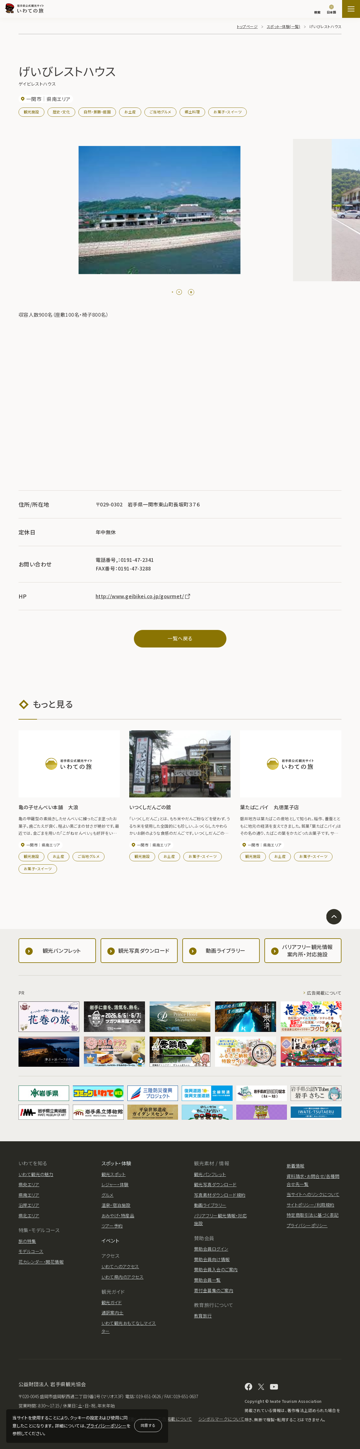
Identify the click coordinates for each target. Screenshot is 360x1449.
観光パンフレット (210, 1174)
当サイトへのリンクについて (313, 1194)
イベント (110, 1240)
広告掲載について (324, 993)
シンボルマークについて (221, 1419)
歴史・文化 (61, 111)
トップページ (247, 26)
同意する (148, 1425)
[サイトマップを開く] (351, 9)
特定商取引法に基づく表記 (313, 1215)
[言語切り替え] (331, 10)
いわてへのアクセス (120, 1266)
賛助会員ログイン (211, 1249)
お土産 (130, 111)
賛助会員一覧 (207, 1280)
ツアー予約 (112, 1226)
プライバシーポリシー (106, 1426)
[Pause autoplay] (191, 292)
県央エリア (29, 1184)
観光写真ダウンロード (215, 1184)
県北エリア (29, 1215)
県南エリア (29, 1195)
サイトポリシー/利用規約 (310, 1205)
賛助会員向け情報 (212, 1259)
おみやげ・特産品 (117, 1215)
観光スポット (113, 1174)
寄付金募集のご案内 (213, 1290)
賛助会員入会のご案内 (216, 1269)
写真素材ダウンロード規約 (220, 1195)
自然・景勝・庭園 (97, 111)
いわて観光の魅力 (36, 1174)
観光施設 (31, 111)
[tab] (172, 292)
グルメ (107, 1195)
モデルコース (31, 1251)
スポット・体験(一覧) (283, 26)
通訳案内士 (112, 1312)
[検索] (317, 9)
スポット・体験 (116, 1163)
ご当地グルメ (160, 111)
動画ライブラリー (210, 1205)
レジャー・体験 (115, 1184)
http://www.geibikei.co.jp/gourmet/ (143, 596)
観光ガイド (111, 1302)
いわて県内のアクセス (122, 1277)
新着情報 (295, 1166)
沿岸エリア (29, 1205)
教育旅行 (203, 1316)
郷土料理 (192, 111)
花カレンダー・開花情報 (41, 1262)
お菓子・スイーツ (227, 111)
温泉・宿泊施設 (115, 1205)
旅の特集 (27, 1241)
